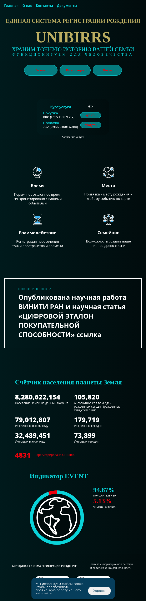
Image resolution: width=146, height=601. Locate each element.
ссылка (88, 334)
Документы (67, 5)
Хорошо (99, 591)
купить (90, 115)
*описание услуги (73, 137)
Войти (107, 70)
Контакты (44, 5)
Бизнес (41, 70)
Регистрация (75, 70)
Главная (11, 5)
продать (91, 125)
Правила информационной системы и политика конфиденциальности (111, 566)
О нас (27, 5)
